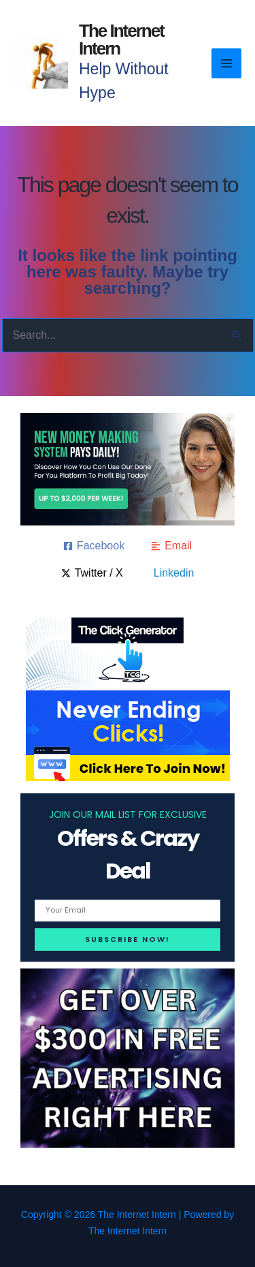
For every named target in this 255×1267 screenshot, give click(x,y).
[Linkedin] (172, 573)
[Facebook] (94, 546)
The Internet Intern (121, 39)
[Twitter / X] (92, 573)
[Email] (171, 546)
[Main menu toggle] (226, 63)
